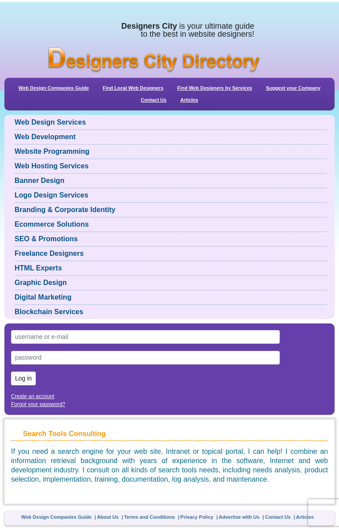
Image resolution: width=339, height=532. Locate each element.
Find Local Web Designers (133, 88)
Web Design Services (50, 122)
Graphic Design (41, 282)
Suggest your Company (293, 88)
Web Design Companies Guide (54, 88)
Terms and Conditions (149, 517)
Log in (23, 378)
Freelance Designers (49, 253)
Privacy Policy (197, 517)
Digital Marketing (43, 297)
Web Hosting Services (52, 166)
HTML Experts (38, 268)
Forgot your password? (38, 404)
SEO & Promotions (46, 239)
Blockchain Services (49, 311)
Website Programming (52, 151)
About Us (108, 517)
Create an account (32, 396)
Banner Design (39, 180)
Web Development (45, 137)
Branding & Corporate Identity (65, 209)
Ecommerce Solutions (52, 224)
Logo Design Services (51, 195)
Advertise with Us (239, 517)
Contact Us (153, 100)
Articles (189, 100)
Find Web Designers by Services (214, 88)
